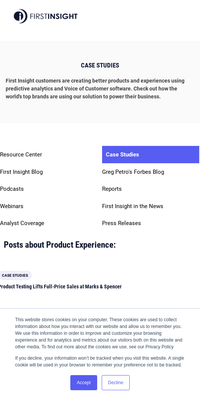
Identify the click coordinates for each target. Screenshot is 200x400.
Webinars (11, 206)
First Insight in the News (132, 206)
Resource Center (21, 154)
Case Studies (122, 154)
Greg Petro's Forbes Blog (133, 172)
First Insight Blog (21, 172)
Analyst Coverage (22, 223)
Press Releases (121, 223)
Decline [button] (115, 382)
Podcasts (12, 188)
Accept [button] (84, 382)
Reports (112, 188)
